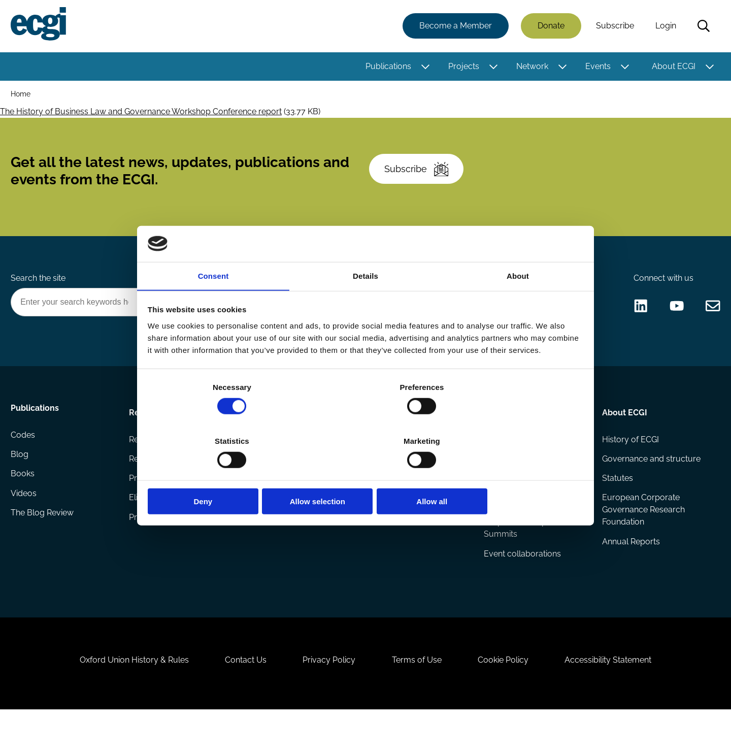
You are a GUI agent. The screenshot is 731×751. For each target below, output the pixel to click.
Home (22, 95)
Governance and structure (650, 480)
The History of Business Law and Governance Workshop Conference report (141, 114)
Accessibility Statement (619, 696)
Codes (24, 460)
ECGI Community (280, 521)
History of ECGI (629, 460)
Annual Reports (630, 566)
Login (664, 26)
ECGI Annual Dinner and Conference (527, 519)
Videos (25, 521)
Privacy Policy (327, 696)
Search (702, 27)
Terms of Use (419, 696)
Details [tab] (365, 304)
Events (596, 67)
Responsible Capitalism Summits (526, 552)
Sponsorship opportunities (297, 501)
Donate (549, 26)
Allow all (511, 474)
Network (531, 67)
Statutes (616, 501)
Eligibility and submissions (178, 521)
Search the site (39, 294)
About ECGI (672, 67)
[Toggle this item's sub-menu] (424, 67)
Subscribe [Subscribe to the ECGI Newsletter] (419, 178)
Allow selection (365, 474)
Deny (219, 474)
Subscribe (613, 26)
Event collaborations (521, 578)
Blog (21, 480)
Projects (462, 67)
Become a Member (454, 26)
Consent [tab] (213, 304)
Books (24, 501)
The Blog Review (43, 541)
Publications (387, 67)
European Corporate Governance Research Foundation (642, 533)
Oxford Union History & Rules (123, 696)
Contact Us (239, 696)
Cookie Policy (509, 696)
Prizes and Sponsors (168, 541)
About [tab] (518, 304)
